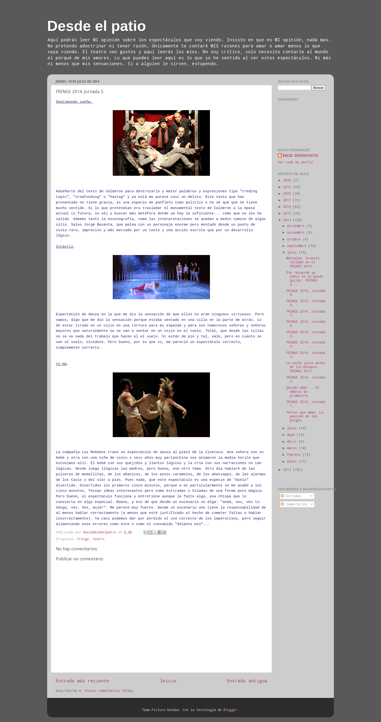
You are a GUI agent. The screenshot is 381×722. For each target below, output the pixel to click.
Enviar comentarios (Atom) (109, 690)
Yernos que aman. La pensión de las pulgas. (304, 416)
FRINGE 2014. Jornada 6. (305, 323)
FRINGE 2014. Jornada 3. (305, 355)
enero (293, 461)
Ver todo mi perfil (295, 162)
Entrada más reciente (82, 681)
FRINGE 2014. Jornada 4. (305, 344)
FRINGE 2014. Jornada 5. (305, 334)
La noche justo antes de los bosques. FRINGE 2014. (305, 367)
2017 (288, 200)
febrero (295, 454)
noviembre (296, 232)
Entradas (291, 496)
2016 (288, 206)
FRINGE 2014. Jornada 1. (305, 404)
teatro (98, 539)
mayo (292, 434)
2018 (288, 193)
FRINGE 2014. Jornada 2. (305, 379)
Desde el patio (96, 26)
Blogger (230, 710)
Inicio (168, 681)
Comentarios (294, 504)
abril (293, 441)
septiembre (297, 246)
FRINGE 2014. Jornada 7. (305, 313)
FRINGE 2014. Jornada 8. (305, 303)
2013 (288, 469)
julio (293, 252)
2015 (288, 213)
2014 (288, 220)
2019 (288, 187)
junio (293, 428)
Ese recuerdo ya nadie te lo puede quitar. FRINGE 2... (304, 278)
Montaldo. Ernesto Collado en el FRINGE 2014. (302, 262)
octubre (295, 239)
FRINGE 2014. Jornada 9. (305, 293)
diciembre (296, 226)
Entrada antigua (247, 681)
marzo (293, 448)
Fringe (83, 539)
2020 (288, 180)
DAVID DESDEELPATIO (300, 155)
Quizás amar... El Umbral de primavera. (302, 391)
